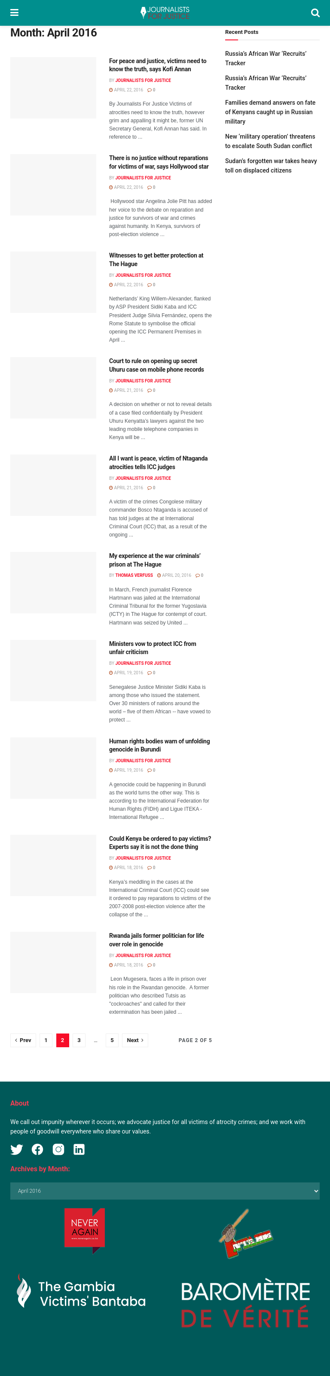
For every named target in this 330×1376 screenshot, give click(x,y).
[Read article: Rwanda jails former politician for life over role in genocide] (53, 962)
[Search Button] (315, 13)
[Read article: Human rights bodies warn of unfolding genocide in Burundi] (53, 768)
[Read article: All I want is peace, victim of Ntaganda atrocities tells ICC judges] (53, 485)
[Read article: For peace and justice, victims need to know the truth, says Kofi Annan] (53, 87)
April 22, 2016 (126, 90)
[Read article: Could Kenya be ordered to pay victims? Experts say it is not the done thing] (53, 865)
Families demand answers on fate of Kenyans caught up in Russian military (270, 112)
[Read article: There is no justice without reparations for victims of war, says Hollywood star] (53, 184)
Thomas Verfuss (134, 575)
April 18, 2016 (126, 867)
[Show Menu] (14, 13)
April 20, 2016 (174, 575)
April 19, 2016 (126, 672)
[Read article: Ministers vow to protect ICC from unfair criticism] (53, 670)
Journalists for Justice (143, 80)
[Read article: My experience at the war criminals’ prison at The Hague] (53, 582)
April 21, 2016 (126, 390)
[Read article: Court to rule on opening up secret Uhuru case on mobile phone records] (53, 387)
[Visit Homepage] (164, 12)
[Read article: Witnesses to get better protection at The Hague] (53, 282)
